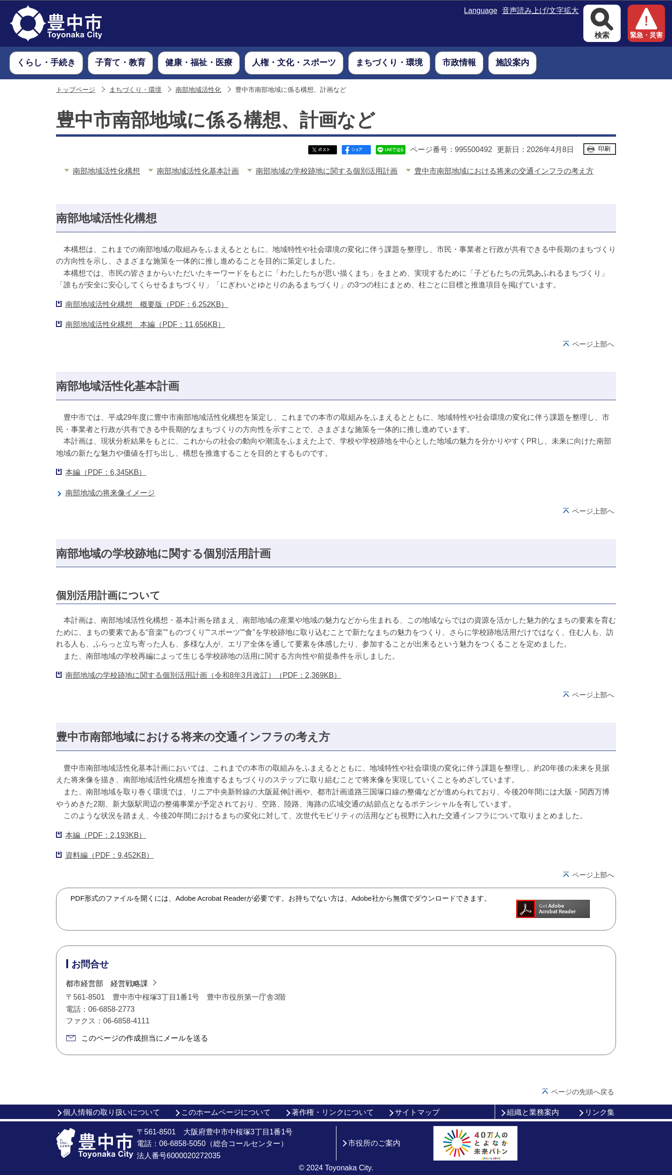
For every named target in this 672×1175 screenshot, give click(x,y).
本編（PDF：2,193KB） (105, 835)
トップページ (75, 89)
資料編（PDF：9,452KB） (109, 855)
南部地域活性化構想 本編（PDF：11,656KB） (145, 324)
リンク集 (600, 1112)
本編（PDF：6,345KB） (105, 472)
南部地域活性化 (198, 89)
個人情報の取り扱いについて (111, 1112)
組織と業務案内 (533, 1112)
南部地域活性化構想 (106, 171)
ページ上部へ (593, 344)
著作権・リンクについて (333, 1112)
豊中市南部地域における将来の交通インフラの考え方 (504, 171)
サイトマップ (417, 1112)
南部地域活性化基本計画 (198, 171)
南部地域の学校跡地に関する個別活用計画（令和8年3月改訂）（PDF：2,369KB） (203, 675)
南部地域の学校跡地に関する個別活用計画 (327, 171)
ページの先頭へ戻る (582, 1092)
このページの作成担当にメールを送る (144, 1038)
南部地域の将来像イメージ (110, 493)
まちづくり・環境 (135, 89)
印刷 (604, 148)
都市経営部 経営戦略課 (107, 983)
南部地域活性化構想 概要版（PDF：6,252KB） (146, 304)
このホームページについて (226, 1112)
